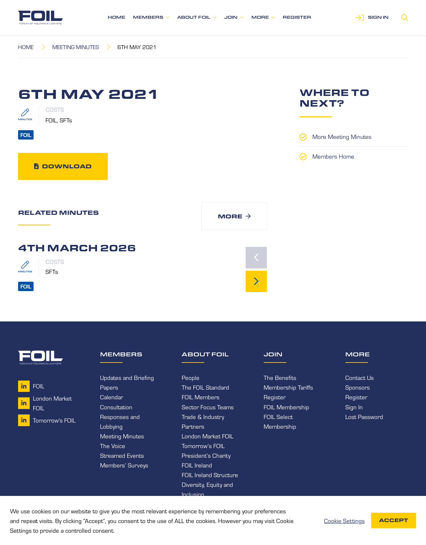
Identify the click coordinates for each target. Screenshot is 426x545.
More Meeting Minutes (342, 136)
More (260, 17)
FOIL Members (200, 397)
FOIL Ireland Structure (210, 475)
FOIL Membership (286, 407)
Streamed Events (122, 455)
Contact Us (359, 378)
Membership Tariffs (288, 387)
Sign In (354, 407)
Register (297, 17)
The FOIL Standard (205, 387)
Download (67, 166)
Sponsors (357, 387)
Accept (393, 520)
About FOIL (193, 17)
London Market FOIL (207, 436)
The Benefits (280, 378)
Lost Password (364, 417)
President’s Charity (206, 455)
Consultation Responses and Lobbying (120, 417)
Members (148, 17)
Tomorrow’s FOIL (203, 446)
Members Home (333, 156)
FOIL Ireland (197, 465)
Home (116, 17)
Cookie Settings (344, 520)
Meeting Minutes (76, 47)
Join (231, 17)
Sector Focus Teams (208, 407)
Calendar (111, 397)
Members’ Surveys (124, 465)
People (190, 378)
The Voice (112, 446)
